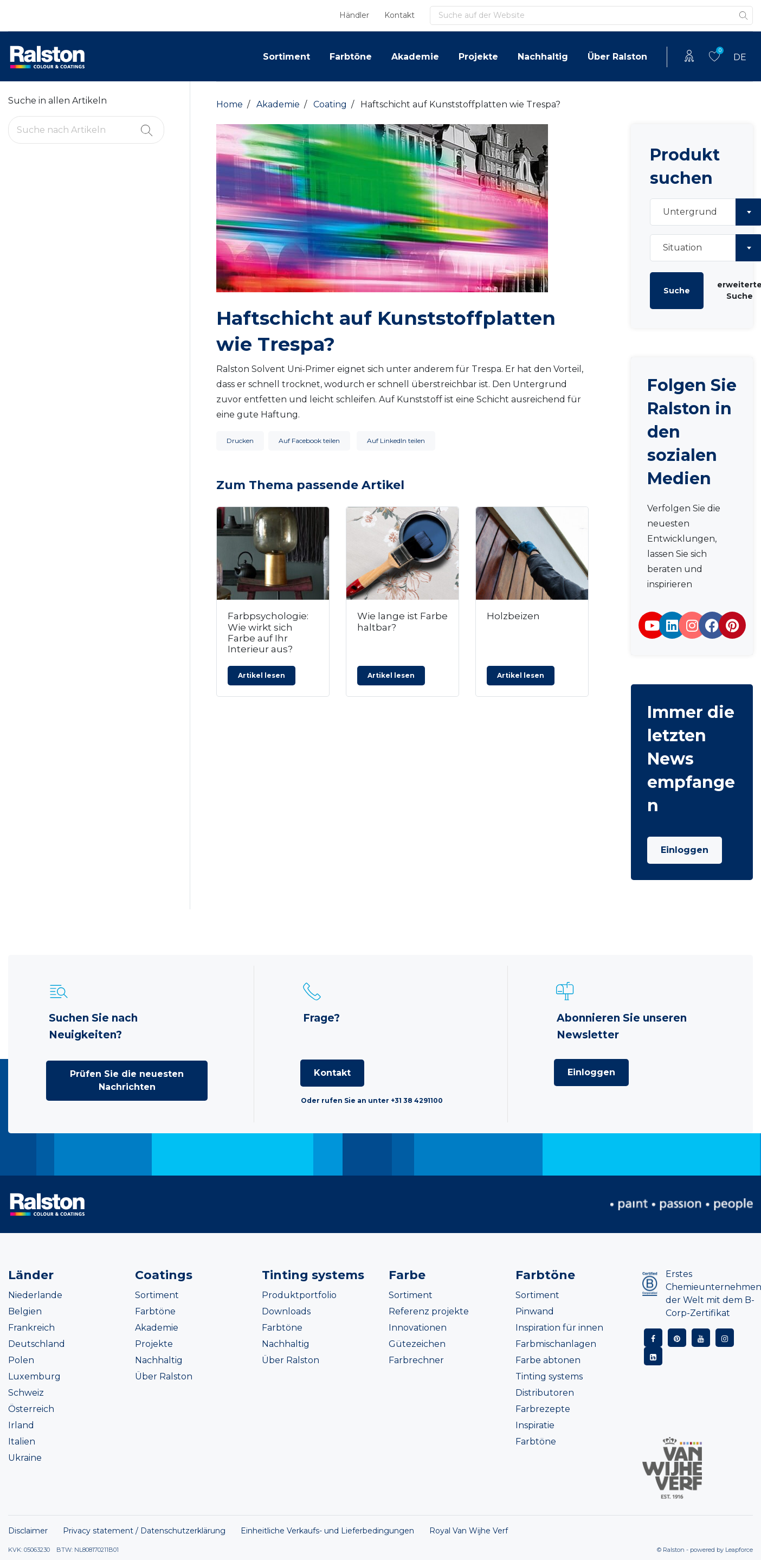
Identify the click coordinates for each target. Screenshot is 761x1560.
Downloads (286, 1311)
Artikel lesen (261, 675)
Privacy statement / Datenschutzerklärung (144, 1531)
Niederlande (35, 1295)
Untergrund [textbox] (690, 212)
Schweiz (26, 1393)
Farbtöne (351, 57)
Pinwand (534, 1311)
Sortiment (286, 57)
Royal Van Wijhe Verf (468, 1531)
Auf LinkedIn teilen (396, 440)
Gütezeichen (417, 1344)
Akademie (415, 57)
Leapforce (739, 1549)
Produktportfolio (299, 1295)
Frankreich (31, 1328)
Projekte (478, 57)
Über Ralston (617, 57)
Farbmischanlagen (555, 1344)
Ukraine (25, 1458)
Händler (354, 15)
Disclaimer (28, 1531)
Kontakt (399, 15)
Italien (21, 1441)
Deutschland (36, 1344)
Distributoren (544, 1393)
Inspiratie (534, 1425)
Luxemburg (34, 1376)
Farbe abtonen (548, 1360)
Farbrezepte (542, 1409)
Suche (676, 291)
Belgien (25, 1311)
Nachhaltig (543, 57)
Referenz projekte (429, 1311)
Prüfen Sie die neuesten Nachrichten (127, 1080)
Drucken (240, 440)
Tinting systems (549, 1376)
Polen (21, 1360)
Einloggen (684, 850)
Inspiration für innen (559, 1328)
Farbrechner (416, 1360)
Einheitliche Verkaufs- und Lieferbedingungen (327, 1531)
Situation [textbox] (682, 247)
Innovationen (418, 1328)
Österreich (31, 1409)
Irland (21, 1425)
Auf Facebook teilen (309, 440)
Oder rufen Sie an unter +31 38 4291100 (372, 1100)
